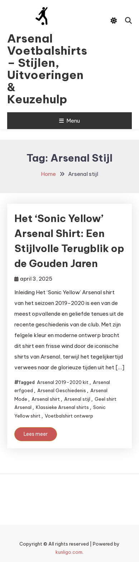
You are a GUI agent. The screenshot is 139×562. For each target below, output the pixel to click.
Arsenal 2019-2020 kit (62, 382)
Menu (69, 120)
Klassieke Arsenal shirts (62, 407)
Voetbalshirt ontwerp (69, 416)
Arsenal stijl (77, 399)
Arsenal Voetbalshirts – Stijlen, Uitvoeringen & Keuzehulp (41, 68)
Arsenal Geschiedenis (61, 390)
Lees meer (36, 434)
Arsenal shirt (46, 399)
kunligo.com (69, 552)
